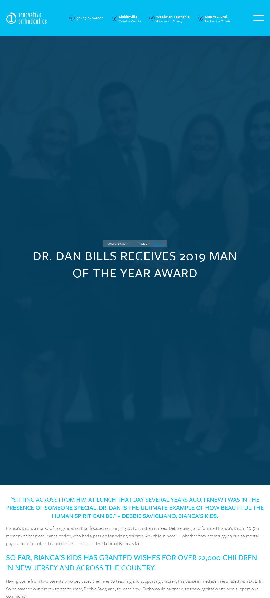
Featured (157, 243)
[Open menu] (258, 18)
